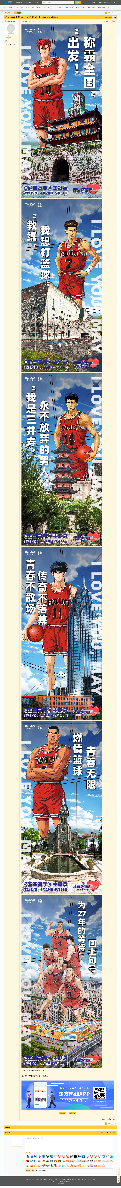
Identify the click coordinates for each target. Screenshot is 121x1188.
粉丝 (10, 36)
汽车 (33, 8)
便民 (93, 8)
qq (107, 21)
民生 (5, 8)
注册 (111, 2)
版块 (36, 2)
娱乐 (71, 8)
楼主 (113, 21)
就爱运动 (20, 17)
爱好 (27, 8)
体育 (77, 8)
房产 (16, 8)
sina (109, 21)
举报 (114, 1119)
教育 (49, 8)
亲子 (60, 8)
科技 (109, 8)
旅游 (22, 8)
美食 (66, 8)
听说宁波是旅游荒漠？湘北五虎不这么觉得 (41, 17)
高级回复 (105, 1133)
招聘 (114, 8)
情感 (10, 8)
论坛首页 (28, 2)
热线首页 (19, 2)
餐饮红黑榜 (101, 8)
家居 (44, 8)
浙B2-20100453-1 (30, 1179)
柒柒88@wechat (10, 21)
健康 (82, 8)
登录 (115, 2)
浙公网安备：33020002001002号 (60, 1181)
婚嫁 (38, 8)
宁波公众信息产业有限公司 (57, 1179)
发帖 (99, 2)
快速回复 (104, 1119)
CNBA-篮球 (13, 17)
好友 (29, 1152)
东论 (6, 17)
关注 (106, 2)
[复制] (56, 17)
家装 (55, 8)
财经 (88, 8)
